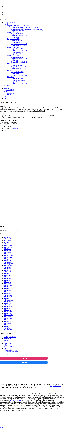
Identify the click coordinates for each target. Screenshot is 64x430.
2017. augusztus (8, 265)
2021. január (7, 242)
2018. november (8, 255)
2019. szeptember (9, 245)
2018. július (7, 259)
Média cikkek (8, 343)
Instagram (23, 358)
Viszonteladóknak (9, 347)
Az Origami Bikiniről (10, 337)
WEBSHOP (7, 338)
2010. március (8, 325)
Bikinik (6, 340)
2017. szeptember (9, 263)
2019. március (8, 254)
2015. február (8, 296)
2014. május (7, 303)
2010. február (8, 326)
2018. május (7, 260)
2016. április (7, 283)
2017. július (7, 267)
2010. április (7, 323)
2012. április (7, 316)
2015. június (7, 290)
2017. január (7, 273)
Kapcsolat (7, 348)
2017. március (8, 272)
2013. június (7, 308)
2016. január (7, 288)
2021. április (7, 240)
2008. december (8, 329)
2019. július (7, 249)
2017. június (7, 268)
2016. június (7, 280)
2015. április (7, 293)
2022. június (7, 237)
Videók (6, 345)
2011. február (8, 321)
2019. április (7, 252)
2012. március (8, 318)
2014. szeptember (9, 300)
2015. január (7, 298)
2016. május (7, 282)
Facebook (24, 362)
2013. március (8, 311)
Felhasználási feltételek (10, 350)
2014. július (7, 301)
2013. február (8, 313)
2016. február (8, 287)
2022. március (8, 239)
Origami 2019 (16, 128)
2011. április (7, 320)
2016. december (8, 275)
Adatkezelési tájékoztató (11, 351)
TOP (1, 427)
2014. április (7, 305)
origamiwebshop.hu (15, 400)
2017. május (7, 270)
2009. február (8, 328)
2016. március (8, 285)
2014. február (8, 306)
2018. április (7, 262)
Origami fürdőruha (55, 386)
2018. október (8, 257)
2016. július (7, 278)
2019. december (8, 244)
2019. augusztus (8, 247)
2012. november (8, 315)
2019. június (7, 250)
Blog (5, 342)
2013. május (7, 310)
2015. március (8, 295)
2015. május (7, 292)
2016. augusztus (8, 277)
